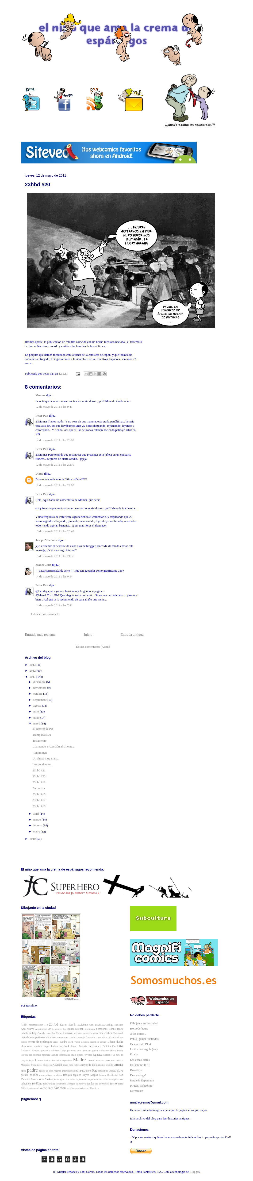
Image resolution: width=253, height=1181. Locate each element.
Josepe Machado (46, 540)
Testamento (39, 740)
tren (29, 1088)
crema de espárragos (40, 1041)
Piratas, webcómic (141, 1085)
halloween (104, 1050)
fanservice (94, 1046)
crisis (55, 1042)
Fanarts (83, 1046)
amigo (109, 1024)
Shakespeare (52, 1079)
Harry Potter (116, 1050)
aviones (58, 1029)
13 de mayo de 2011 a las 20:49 (54, 531)
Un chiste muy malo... (45, 758)
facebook (64, 1046)
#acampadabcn (36, 1024)
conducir (73, 1037)
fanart (74, 1046)
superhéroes (82, 1079)
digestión (94, 1042)
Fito (120, 1046)
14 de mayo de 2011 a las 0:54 (54, 576)
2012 (33, 670)
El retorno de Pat (42, 728)
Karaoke (107, 1054)
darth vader (74, 1042)
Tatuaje (112, 1079)
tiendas (90, 1083)
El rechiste (136, 1090)
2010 (33, 838)
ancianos (119, 1024)
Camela (41, 1033)
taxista (120, 1079)
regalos (77, 1074)
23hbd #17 (38, 800)
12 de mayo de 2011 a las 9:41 (54, 406)
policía (24, 1074)
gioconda (45, 1050)
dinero (103, 1042)
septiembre (40, 699)
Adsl (91, 1024)
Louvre (39, 1060)
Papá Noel (85, 1070)
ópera (23, 1070)
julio (36, 711)
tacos (105, 1079)
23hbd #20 (38, 776)
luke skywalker (64, 1060)
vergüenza (72, 1088)
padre (32, 1070)
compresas (63, 1037)
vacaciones (46, 1088)
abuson (63, 1024)
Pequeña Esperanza (142, 1080)
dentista (85, 1042)
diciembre (39, 682)
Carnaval (68, 1033)
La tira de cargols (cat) (143, 1049)
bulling (32, 1033)
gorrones (71, 1050)
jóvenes (88, 1054)
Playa (120, 1070)
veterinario (82, 1088)
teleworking (49, 1083)
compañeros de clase (43, 1037)
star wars (70, 1079)
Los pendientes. (42, 764)
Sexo (33, 1079)
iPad (73, 1054)
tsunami (35, 1088)
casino (77, 1033)
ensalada (38, 1046)
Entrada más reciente (40, 634)
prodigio (58, 1075)
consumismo (102, 1037)
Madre (79, 1059)
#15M (24, 1024)
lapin (31, 1060)
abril (36, 813)
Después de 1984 (140, 1044)
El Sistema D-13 (140, 1065)
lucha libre (49, 1060)
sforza (40, 1079)
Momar (40, 395)
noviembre (40, 687)
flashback (25, 1050)
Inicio (88, 634)
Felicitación (109, 1046)
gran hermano (84, 1050)
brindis (24, 1033)
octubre (38, 693)
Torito (113, 1083)
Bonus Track (116, 1028)
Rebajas (67, 1074)
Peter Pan (41, 415)
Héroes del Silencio (31, 1054)
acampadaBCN (41, 734)
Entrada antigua (132, 634)
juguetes (97, 1054)
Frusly (134, 1054)
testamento (61, 1083)
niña (71, 1065)
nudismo (100, 1065)
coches (108, 1033)
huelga (54, 1054)
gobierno (55, 1050)
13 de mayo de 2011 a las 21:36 (54, 556)
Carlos (59, 1033)
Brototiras (136, 1070)
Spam (62, 1079)
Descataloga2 (138, 1075)
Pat (94, 1070)
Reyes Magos (90, 1074)
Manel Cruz (43, 564)
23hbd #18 (38, 794)
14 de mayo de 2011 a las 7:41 (54, 605)
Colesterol (118, 1033)
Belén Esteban (75, 1028)
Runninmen (39, 752)
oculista (109, 1065)
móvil (39, 1065)
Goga (63, 1050)
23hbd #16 (38, 806)
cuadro (63, 1041)
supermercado (95, 1079)
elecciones (26, 1046)
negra (65, 1065)
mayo (37, 723)
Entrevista (38, 788)
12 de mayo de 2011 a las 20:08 (54, 440)
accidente (82, 1024)
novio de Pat (88, 1064)
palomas (75, 1070)
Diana (39, 473)
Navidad (57, 1064)
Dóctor (111, 1041)
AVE (51, 1028)
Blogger (194, 1171)
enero (37, 831)
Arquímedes (41, 1029)
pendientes (103, 1070)
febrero (38, 825)
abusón (72, 1024)
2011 (33, 676)
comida (25, 1037)
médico (119, 1060)
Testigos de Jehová (76, 1083)
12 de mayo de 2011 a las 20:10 (54, 464)
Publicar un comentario (45, 614)
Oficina (118, 1064)
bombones (101, 1028)
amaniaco (100, 1024)
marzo (37, 819)
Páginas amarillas (62, 1070)
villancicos (93, 1088)
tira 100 (99, 1083)
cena (95, 1033)
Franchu (35, 1050)
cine (101, 1033)
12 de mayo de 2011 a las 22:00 (54, 485)
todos (106, 1083)
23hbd (53, 1024)
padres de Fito (46, 1070)
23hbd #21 (38, 770)
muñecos (47, 1065)
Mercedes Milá (28, 1065)
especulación (51, 1046)
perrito (112, 1070)
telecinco (26, 1083)
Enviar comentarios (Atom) (93, 646)
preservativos (45, 1075)
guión (95, 1050)
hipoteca (46, 1054)
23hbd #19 (38, 782)
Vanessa (60, 1088)
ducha (119, 1041)
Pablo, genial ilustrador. (144, 1039)
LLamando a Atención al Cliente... (53, 746)
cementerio (86, 1033)
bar (64, 1029)
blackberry (90, 1029)
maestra (92, 1060)
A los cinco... (138, 1033)
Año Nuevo (27, 1028)
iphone (80, 1054)
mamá (101, 1060)
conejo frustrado (86, 1037)
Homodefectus (139, 1028)
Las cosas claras (140, 1059)
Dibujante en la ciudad (143, 1023)
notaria (77, 1065)
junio (36, 717)
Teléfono (37, 1083)
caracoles (50, 1033)
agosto (37, 705)
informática (64, 1054)
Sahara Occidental (108, 1075)
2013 (33, 664)
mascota (110, 1060)
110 (46, 1024)
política (34, 1074)
